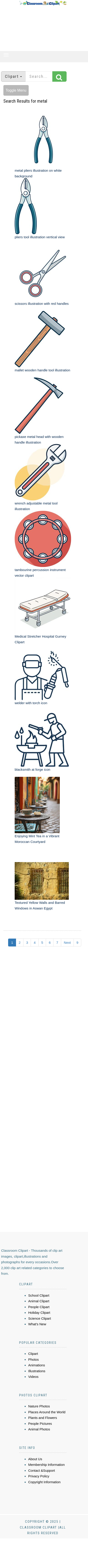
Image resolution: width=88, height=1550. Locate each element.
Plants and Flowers (42, 1418)
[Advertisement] (43, 28)
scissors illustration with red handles (42, 303)
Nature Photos (39, 1406)
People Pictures (40, 1423)
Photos (33, 1359)
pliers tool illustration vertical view (40, 237)
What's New (37, 1324)
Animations (36, 1365)
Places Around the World (46, 1412)
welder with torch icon (31, 703)
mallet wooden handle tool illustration (42, 370)
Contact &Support (41, 1470)
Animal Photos (39, 1429)
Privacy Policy (38, 1476)
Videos (33, 1377)
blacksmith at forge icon (32, 769)
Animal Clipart (38, 1301)
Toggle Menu (16, 90)
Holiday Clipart (39, 1312)
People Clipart (38, 1307)
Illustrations (36, 1371)
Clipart (33, 1354)
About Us (35, 1459)
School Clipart (38, 1295)
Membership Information (46, 1465)
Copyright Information (44, 1482)
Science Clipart (39, 1318)
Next (67, 942)
